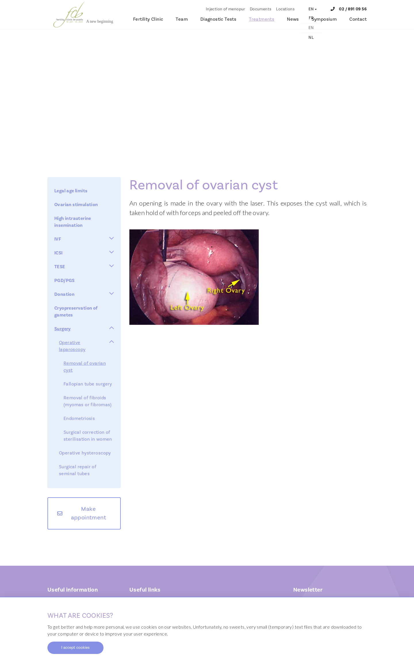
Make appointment (88, 513)
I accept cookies (75, 647)
